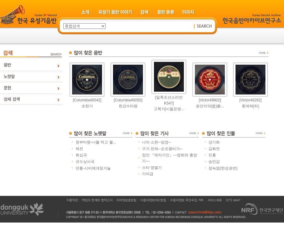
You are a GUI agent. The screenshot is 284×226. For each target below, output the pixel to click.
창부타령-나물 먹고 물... (96, 142)
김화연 (214, 149)
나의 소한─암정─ (156, 142)
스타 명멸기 (152, 167)
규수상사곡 (85, 161)
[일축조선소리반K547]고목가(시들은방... (169, 103)
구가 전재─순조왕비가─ (162, 149)
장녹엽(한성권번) (222, 168)
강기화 (214, 142)
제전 (79, 149)
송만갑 (214, 161)
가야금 (147, 174)
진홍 (212, 155)
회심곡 (81, 155)
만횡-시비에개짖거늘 (93, 168)
